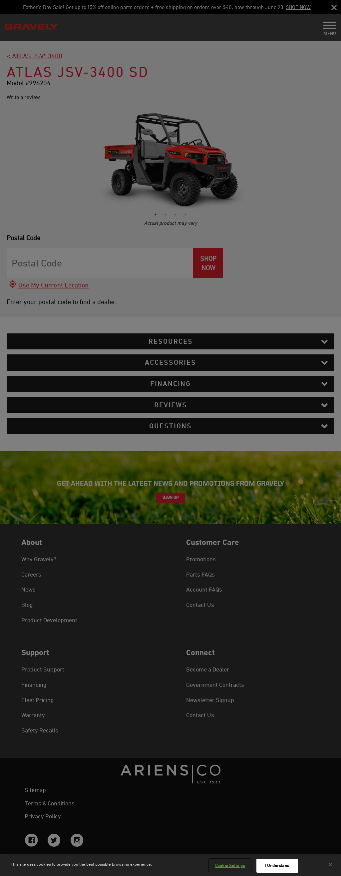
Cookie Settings (230, 865)
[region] (170, 865)
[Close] (330, 864)
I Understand (277, 865)
